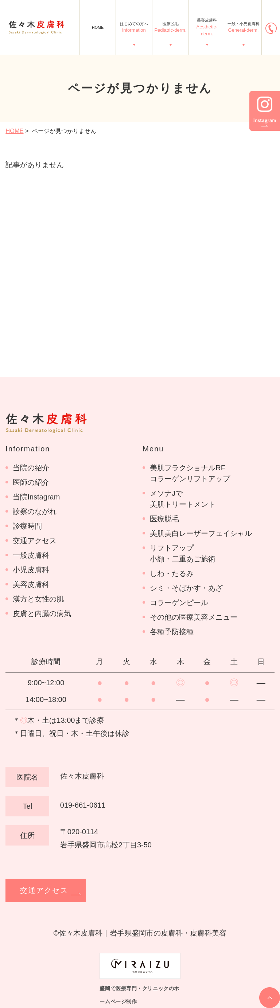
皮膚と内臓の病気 (42, 613)
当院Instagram (36, 497)
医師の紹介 (31, 482)
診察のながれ (35, 511)
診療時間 (27, 526)
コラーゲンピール (179, 603)
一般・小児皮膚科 (244, 27)
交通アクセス (35, 541)
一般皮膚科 (31, 555)
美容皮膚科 (207, 27)
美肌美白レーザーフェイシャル (201, 533)
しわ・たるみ (172, 573)
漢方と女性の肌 (38, 599)
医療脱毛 (170, 27)
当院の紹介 (31, 468)
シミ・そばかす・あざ (186, 588)
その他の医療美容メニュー (193, 617)
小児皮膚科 (31, 570)
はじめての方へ (134, 27)
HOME (98, 27)
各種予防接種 (172, 632)
